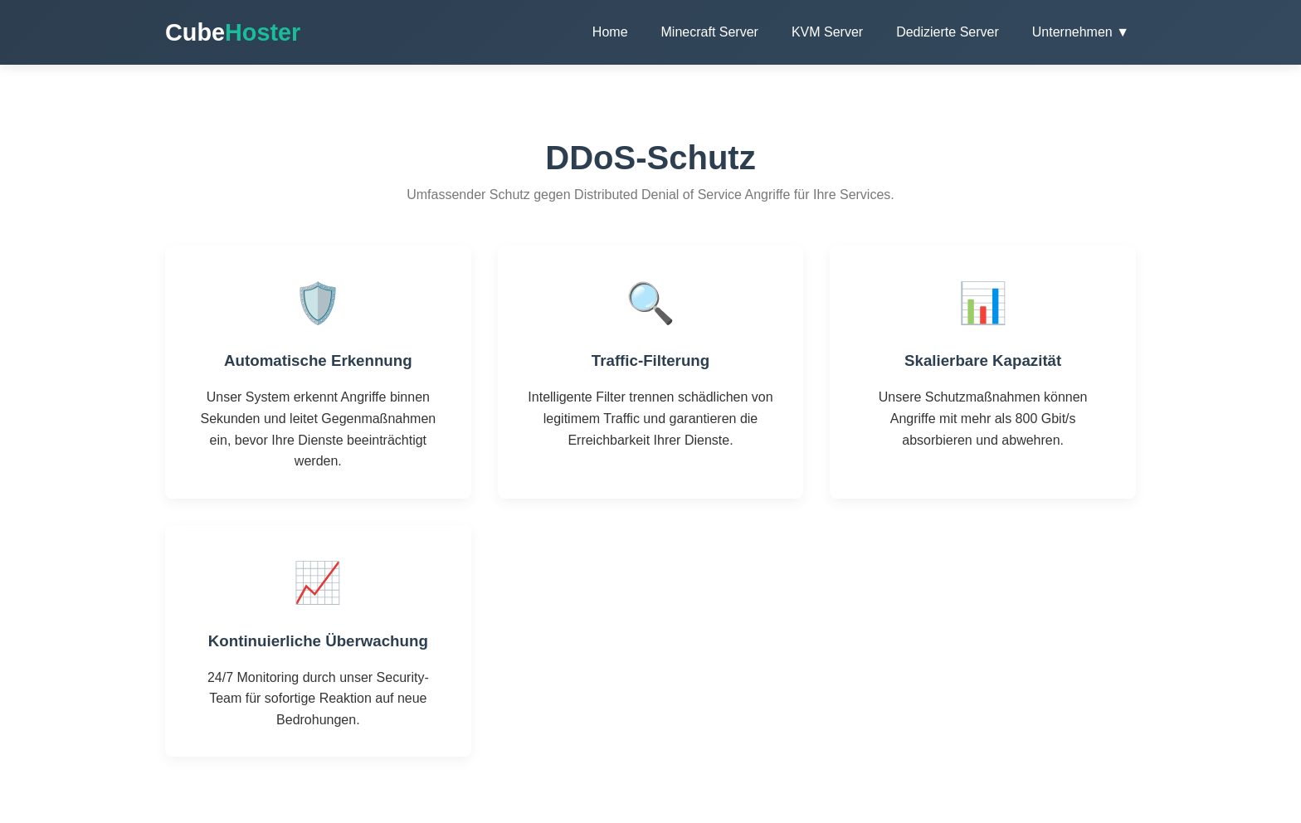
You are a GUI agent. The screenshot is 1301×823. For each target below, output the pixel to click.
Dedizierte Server (947, 32)
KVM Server (827, 32)
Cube (232, 32)
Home (610, 32)
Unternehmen (1080, 32)
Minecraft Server (709, 32)
